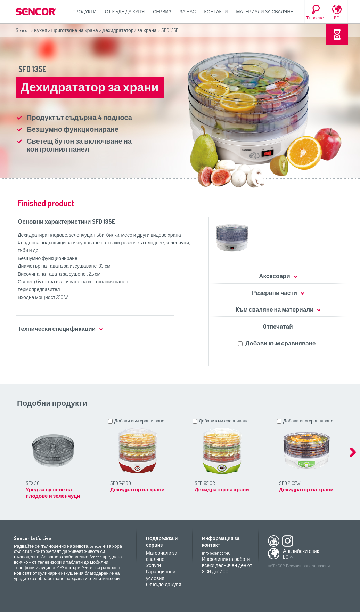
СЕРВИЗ (162, 11)
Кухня (40, 30)
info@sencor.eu (216, 553)
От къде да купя (125, 11)
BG (336, 18)
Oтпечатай (278, 326)
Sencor (22, 30)
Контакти (216, 11)
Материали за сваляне (264, 11)
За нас (188, 11)
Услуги (153, 565)
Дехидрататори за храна (129, 30)
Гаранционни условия (160, 575)
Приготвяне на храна (74, 30)
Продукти (84, 11)
